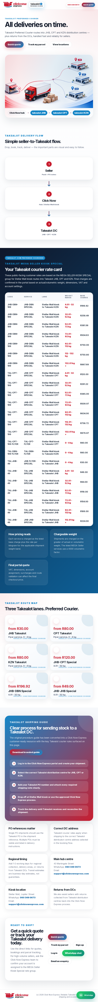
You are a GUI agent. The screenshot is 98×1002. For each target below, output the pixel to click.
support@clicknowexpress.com (71, 873)
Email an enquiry (60, 961)
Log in (54, 953)
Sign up (80, 945)
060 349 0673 (73, 5)
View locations (61, 44)
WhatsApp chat (73, 953)
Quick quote (88, 5)
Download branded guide (26, 752)
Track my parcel (36, 44)
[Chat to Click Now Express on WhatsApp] (85, 995)
